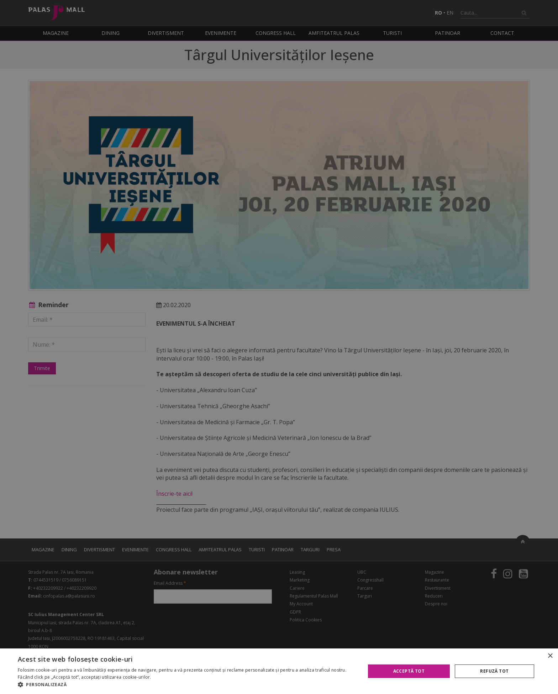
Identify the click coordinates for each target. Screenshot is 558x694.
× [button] (550, 656)
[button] (186, 685)
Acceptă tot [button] (409, 671)
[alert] (279, 347)
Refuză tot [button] (494, 671)
